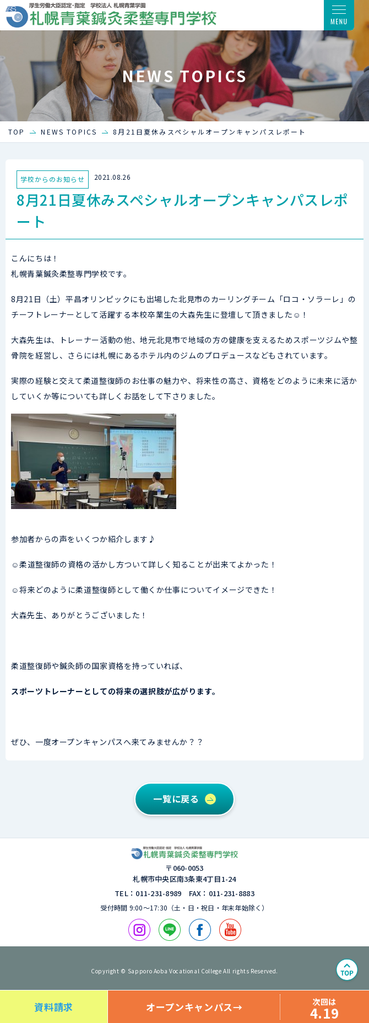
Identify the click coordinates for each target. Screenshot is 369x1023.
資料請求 (53, 1007)
